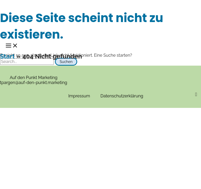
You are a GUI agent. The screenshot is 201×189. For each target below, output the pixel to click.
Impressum (79, 95)
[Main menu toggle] (11, 46)
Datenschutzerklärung (121, 95)
